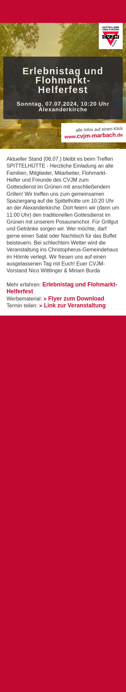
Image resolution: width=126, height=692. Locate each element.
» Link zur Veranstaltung (72, 305)
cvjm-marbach (93, 135)
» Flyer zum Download (74, 298)
